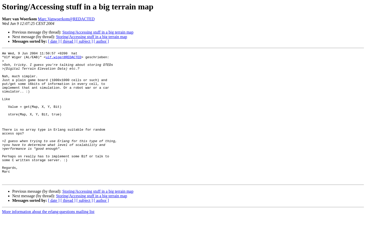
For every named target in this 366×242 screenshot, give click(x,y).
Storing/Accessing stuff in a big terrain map (97, 32)
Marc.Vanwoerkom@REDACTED (66, 19)
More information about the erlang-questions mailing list (48, 237)
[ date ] (53, 41)
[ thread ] (67, 41)
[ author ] (101, 41)
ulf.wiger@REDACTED (63, 58)
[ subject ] (85, 41)
